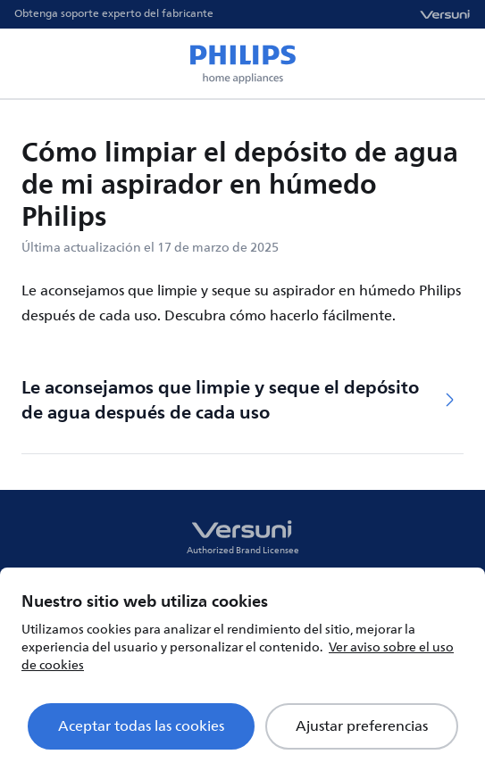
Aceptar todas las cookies (141, 726)
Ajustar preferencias (362, 726)
